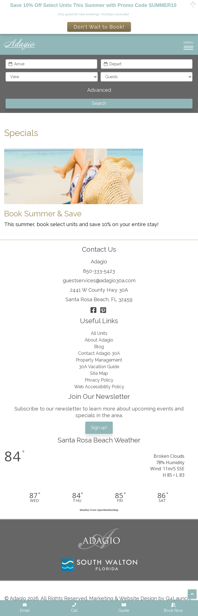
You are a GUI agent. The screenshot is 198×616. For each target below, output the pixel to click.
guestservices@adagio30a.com (99, 280)
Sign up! (99, 427)
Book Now (173, 608)
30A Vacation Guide (99, 366)
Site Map (99, 373)
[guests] (147, 76)
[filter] (52, 76)
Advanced (99, 90)
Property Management (99, 360)
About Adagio (99, 340)
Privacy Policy (99, 380)
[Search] (99, 103)
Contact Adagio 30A (99, 353)
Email (25, 608)
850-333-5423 (99, 271)
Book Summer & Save (43, 213)
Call (74, 608)
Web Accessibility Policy (99, 386)
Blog (99, 346)
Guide (123, 608)
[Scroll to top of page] (192, 594)
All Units (99, 333)
